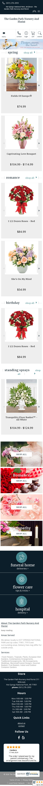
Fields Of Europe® (21, 96)
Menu (4, 37)
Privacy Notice (28, 780)
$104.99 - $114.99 (21, 164)
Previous (3, 85)
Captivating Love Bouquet (21, 154)
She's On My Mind (21, 279)
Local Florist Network (17, 783)
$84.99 (21, 232)
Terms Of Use (15, 780)
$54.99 (21, 289)
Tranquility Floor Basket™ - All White (21, 418)
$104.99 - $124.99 (21, 428)
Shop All (28, 52)
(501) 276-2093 (12, 3)
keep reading (6, 630)
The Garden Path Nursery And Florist (21, 20)
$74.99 (21, 106)
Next (39, 85)
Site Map (30, 783)
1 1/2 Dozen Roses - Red (21, 221)
